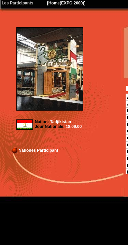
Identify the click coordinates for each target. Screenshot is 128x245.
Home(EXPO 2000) (66, 3)
